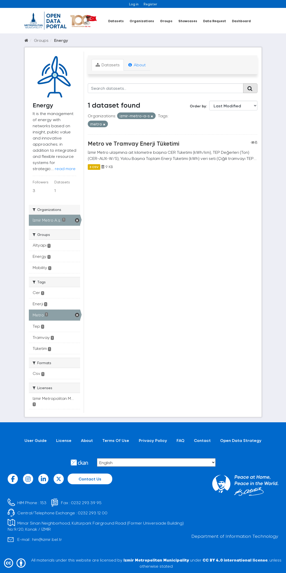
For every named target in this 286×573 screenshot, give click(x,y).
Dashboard (241, 21)
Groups (166, 21)
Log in (134, 4)
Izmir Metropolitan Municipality (156, 560)
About (137, 64)
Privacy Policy (153, 440)
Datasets (116, 21)
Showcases (187, 21)
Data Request (214, 21)
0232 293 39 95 (86, 502)
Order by (198, 106)
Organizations (142, 21)
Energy (61, 40)
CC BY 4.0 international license (235, 560)
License (63, 440)
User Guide (35, 440)
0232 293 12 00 (92, 512)
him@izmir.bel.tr (47, 539)
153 (43, 502)
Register (150, 4)
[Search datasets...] (165, 88)
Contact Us (90, 478)
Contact (202, 440)
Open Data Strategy (241, 440)
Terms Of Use (115, 440)
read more (65, 168)
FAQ (180, 440)
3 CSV (94, 167)
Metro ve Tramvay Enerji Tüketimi (133, 143)
